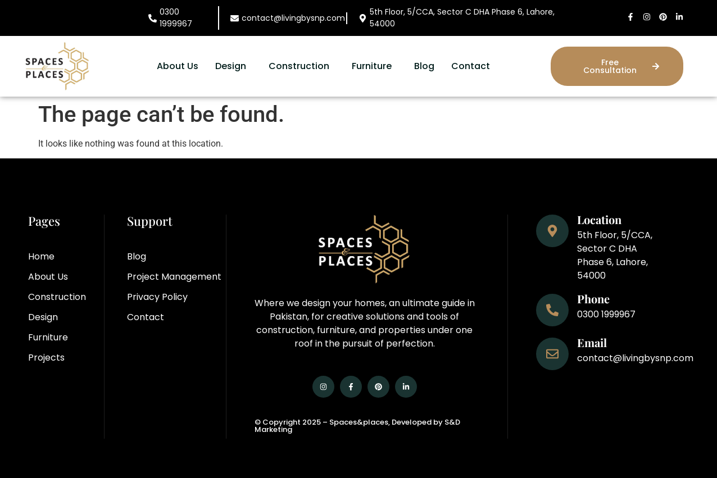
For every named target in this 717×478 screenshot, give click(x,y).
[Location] (552, 231)
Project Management (174, 276)
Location (599, 219)
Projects (46, 357)
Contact (470, 66)
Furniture (372, 66)
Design (230, 66)
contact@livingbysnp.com (293, 18)
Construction (299, 66)
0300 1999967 (176, 17)
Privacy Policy (157, 296)
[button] (233, 66)
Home (41, 256)
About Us (177, 66)
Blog (424, 66)
